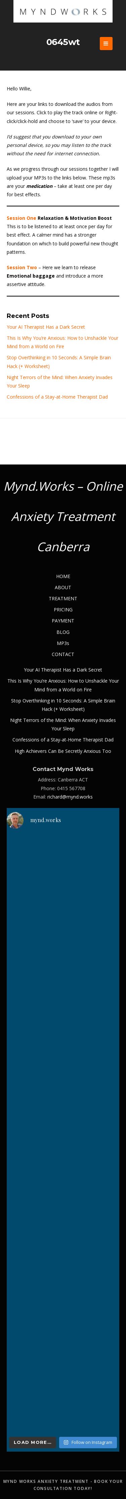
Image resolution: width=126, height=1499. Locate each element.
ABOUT (63, 587)
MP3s (63, 643)
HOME (63, 576)
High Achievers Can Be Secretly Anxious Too (63, 751)
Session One (21, 218)
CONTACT (63, 654)
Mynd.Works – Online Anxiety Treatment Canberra (63, 516)
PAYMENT (63, 620)
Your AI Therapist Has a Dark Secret (46, 327)
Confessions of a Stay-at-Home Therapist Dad (57, 397)
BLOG (63, 632)
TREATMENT (63, 598)
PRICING (63, 609)
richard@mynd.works (70, 797)
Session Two (22, 267)
